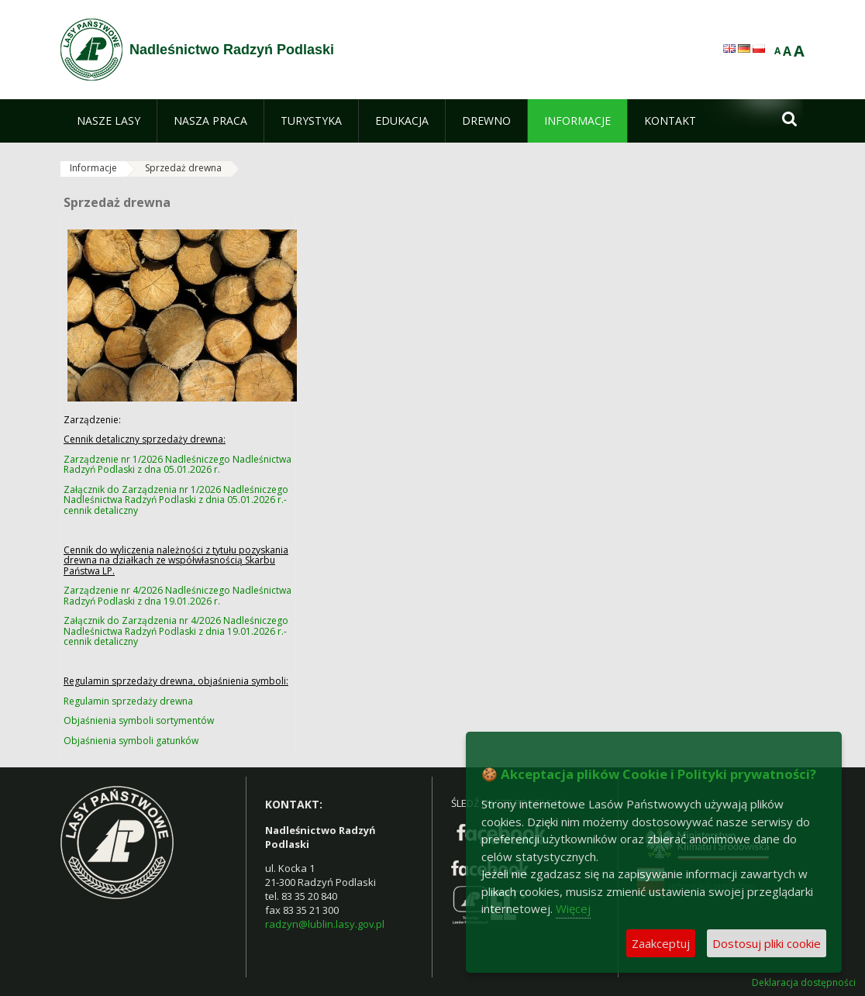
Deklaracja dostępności (804, 982)
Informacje (93, 167)
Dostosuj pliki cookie (766, 943)
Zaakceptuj (661, 943)
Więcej (573, 908)
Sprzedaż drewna (183, 167)
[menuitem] (108, 121)
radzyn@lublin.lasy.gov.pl (324, 924)
